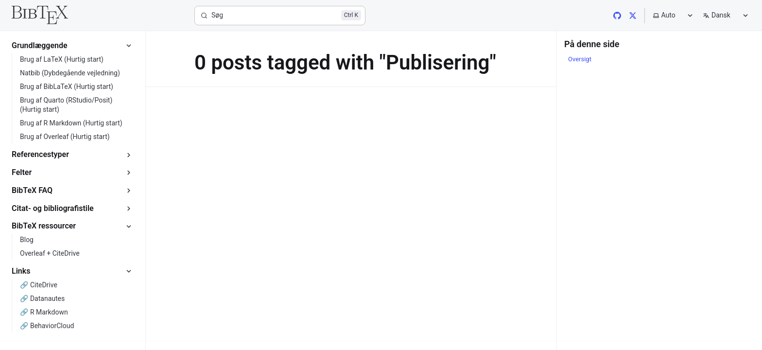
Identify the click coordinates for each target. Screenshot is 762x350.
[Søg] (279, 15)
